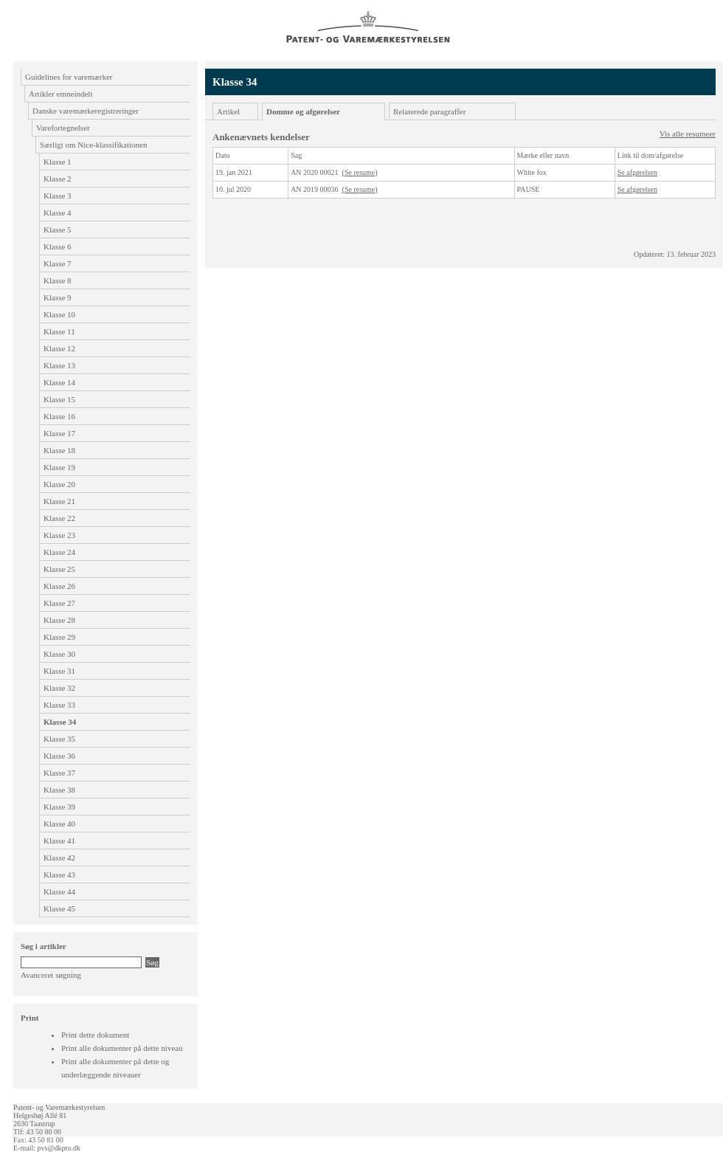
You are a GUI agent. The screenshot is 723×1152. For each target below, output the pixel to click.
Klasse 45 (59, 908)
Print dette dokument (95, 1034)
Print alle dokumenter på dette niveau (122, 1048)
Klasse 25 (59, 569)
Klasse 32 (59, 687)
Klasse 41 (59, 840)
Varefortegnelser (63, 127)
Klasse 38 (59, 789)
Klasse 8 (58, 280)
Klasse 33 (59, 704)
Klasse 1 (58, 161)
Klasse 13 (59, 365)
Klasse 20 (59, 484)
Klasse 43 (59, 874)
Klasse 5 (58, 229)
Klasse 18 (59, 450)
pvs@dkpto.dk (59, 1148)
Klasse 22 (59, 518)
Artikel (228, 111)
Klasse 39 (59, 806)
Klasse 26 (59, 586)
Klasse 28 (59, 619)
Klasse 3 (58, 195)
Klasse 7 (58, 263)
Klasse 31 (59, 670)
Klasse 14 (59, 382)
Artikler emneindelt (60, 93)
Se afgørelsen (637, 172)
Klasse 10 (59, 314)
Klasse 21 (59, 501)
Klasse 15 (59, 399)
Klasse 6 (58, 246)
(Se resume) (360, 172)
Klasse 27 (59, 603)
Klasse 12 (59, 348)
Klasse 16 (59, 416)
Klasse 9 (58, 297)
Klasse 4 (58, 212)
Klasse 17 (59, 433)
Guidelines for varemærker (69, 76)
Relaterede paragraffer (429, 111)
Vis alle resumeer (688, 133)
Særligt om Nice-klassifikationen (93, 144)
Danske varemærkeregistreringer (85, 110)
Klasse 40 (59, 823)
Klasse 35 (59, 738)
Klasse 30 (59, 653)
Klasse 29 (59, 636)
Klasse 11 (59, 331)
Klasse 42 (59, 857)
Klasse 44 (59, 891)
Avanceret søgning (51, 974)
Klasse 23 (59, 535)
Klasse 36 (59, 755)
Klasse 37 (59, 772)
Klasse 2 (58, 178)
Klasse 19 (59, 467)
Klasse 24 (59, 552)
